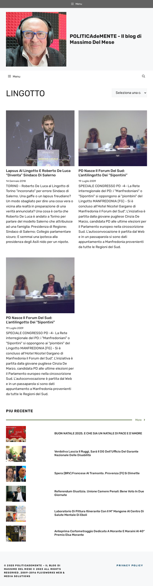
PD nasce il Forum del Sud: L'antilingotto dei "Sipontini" (30, 320)
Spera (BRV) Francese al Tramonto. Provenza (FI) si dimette (97, 473)
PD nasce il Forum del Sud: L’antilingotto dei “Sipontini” (103, 173)
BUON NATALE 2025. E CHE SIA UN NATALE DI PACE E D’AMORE (98, 433)
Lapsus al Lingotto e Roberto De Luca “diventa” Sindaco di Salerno (38, 173)
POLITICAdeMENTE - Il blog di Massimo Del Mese (105, 39)
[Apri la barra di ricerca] (143, 76)
